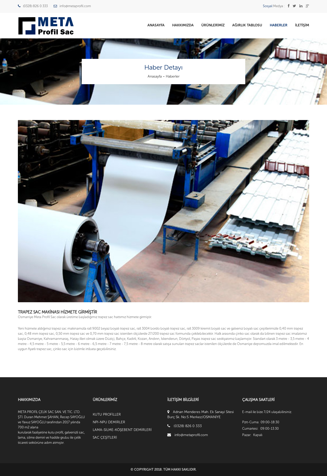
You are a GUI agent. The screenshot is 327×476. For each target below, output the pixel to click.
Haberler (278, 25)
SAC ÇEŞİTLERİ (105, 437)
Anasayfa (156, 25)
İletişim (302, 25)
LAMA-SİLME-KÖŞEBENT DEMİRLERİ (122, 430)
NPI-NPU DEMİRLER (109, 422)
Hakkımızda (183, 25)
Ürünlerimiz (213, 25)
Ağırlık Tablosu (247, 25)
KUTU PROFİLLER (107, 414)
